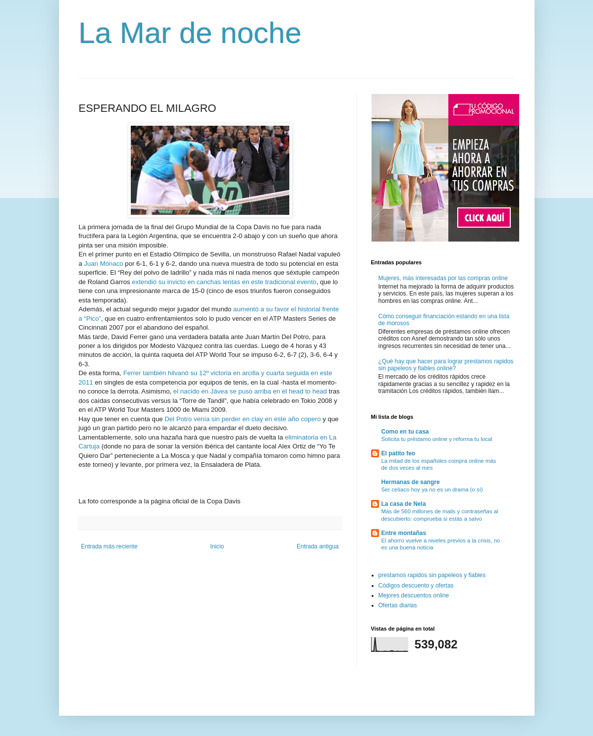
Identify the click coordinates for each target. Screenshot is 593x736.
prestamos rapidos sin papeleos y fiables (432, 575)
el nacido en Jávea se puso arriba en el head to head (250, 391)
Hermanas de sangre (410, 482)
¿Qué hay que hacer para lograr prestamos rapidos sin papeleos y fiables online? (446, 365)
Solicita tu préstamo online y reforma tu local (436, 439)
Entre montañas (404, 533)
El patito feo (398, 453)
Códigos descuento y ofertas (416, 585)
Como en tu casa (405, 431)
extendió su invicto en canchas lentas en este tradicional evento (224, 282)
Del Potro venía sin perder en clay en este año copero (242, 419)
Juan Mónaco (103, 263)
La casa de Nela (403, 503)
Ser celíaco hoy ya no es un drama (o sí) (432, 489)
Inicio (217, 546)
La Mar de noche (190, 32)
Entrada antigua (318, 546)
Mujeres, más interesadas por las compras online (443, 278)
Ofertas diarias (397, 605)
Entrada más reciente (109, 546)
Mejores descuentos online (413, 595)
